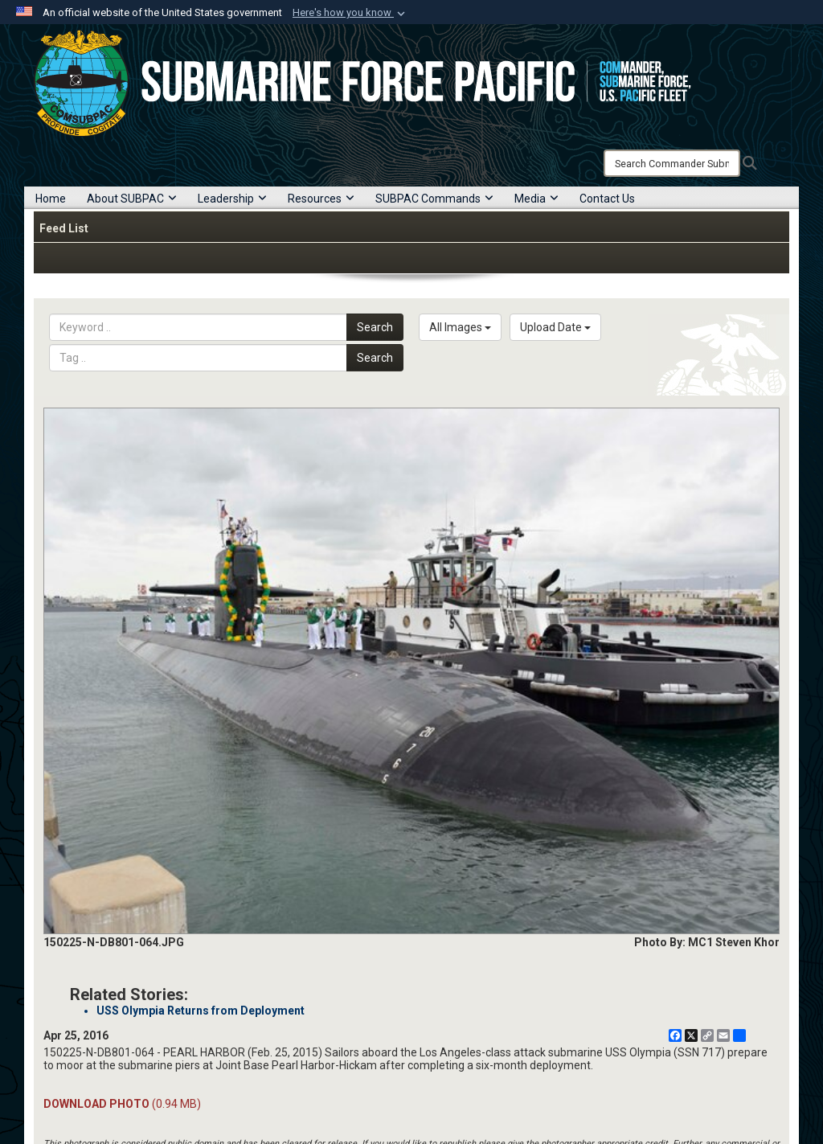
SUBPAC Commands (434, 198)
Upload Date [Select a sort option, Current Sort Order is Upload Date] (555, 327)
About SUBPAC (132, 198)
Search (375, 327)
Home (50, 198)
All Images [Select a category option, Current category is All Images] (460, 327)
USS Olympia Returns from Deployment (200, 1010)
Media (536, 198)
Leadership (232, 198)
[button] (350, 13)
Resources (321, 198)
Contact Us (607, 198)
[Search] (672, 163)
